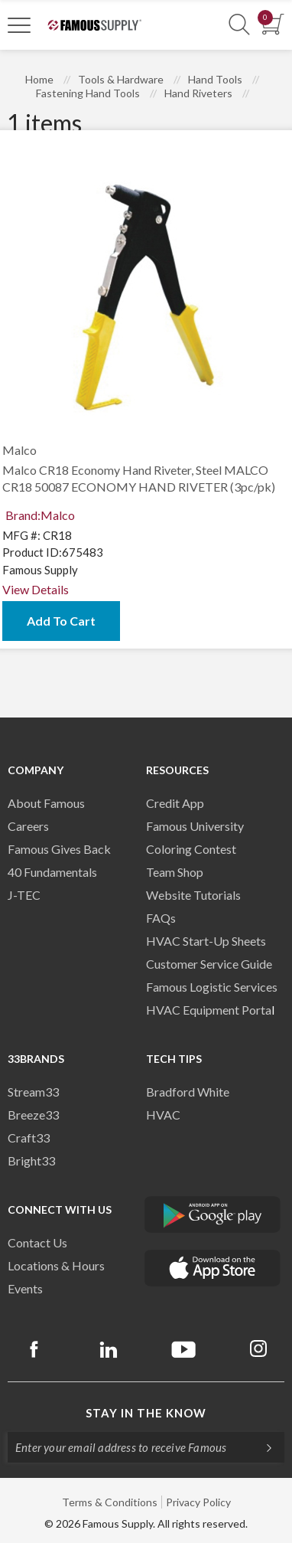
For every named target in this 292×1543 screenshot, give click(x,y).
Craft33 (29, 1137)
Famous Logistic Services (211, 986)
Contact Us (37, 1242)
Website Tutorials (193, 895)
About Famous (46, 803)
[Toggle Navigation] (19, 24)
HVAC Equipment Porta (208, 1009)
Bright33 (31, 1160)
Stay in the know (146, 1413)
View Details (35, 589)
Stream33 (33, 1091)
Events (25, 1288)
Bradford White (187, 1091)
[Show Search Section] (239, 25)
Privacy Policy (198, 1502)
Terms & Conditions (109, 1502)
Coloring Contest (191, 849)
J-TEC (24, 895)
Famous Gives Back (59, 849)
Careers (28, 826)
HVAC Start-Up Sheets (206, 940)
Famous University (195, 826)
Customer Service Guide (209, 963)
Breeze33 (33, 1114)
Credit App (175, 803)
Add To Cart (61, 620)
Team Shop (174, 872)
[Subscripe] (261, 1447)
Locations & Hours (56, 1265)
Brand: (40, 515)
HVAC (163, 1114)
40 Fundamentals (52, 872)
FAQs (161, 917)
